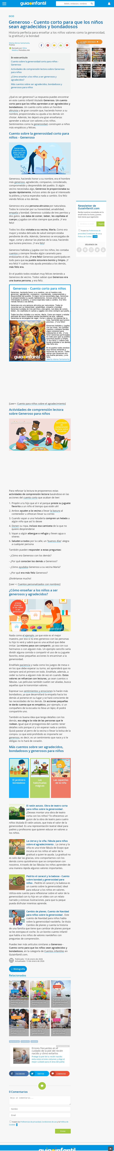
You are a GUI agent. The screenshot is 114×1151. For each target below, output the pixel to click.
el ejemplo (28, 635)
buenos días (54, 541)
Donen (15, 525)
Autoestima (37, 989)
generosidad (41, 124)
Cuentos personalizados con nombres (39, 584)
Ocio (11, 16)
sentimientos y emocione (38, 691)
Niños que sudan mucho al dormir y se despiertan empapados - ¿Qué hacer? (99, 68)
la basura (55, 510)
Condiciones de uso (49, 1122)
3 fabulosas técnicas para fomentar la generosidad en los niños (59, 1028)
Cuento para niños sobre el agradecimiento (41, 403)
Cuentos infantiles (54, 951)
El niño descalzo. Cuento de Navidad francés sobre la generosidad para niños (60, 997)
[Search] (92, 3)
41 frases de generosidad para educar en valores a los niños (18, 1000)
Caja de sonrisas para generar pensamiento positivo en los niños (18, 1027)
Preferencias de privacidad (30, 1122)
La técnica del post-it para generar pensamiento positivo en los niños (39, 998)
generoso (19, 182)
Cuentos (57, 986)
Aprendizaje (14, 1041)
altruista (13, 110)
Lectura (34, 1041)
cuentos (13, 253)
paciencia (25, 664)
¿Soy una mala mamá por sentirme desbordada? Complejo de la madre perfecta (84, 69)
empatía (13, 212)
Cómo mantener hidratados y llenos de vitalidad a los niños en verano (98, 53)
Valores (15, 991)
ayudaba (23, 567)
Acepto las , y (90, 233)
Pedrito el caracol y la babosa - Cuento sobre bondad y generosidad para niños (47, 880)
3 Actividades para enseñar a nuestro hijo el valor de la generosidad (39, 1028)
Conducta (25, 1041)
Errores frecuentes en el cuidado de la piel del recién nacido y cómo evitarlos (83, 51)
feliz (42, 243)
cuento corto (30, 497)
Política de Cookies (85, 236)
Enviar (63, 1131)
